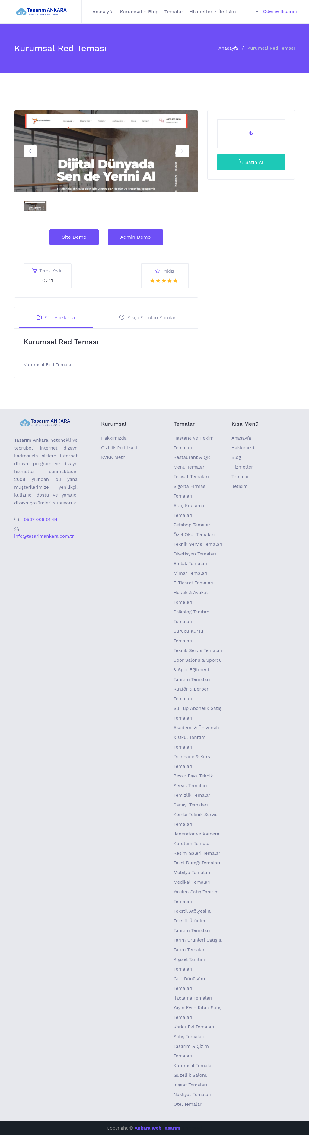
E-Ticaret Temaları (193, 583)
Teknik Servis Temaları (198, 544)
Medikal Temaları (192, 882)
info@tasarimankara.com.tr (44, 536)
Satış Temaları (189, 1036)
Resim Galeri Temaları (197, 853)
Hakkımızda (113, 438)
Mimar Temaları (190, 573)
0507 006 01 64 (41, 519)
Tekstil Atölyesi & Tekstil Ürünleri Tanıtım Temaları (192, 920)
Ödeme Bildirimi (280, 11)
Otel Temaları (188, 1104)
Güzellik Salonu (191, 1075)
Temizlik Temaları (193, 795)
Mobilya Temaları (192, 872)
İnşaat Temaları (190, 1085)
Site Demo (74, 237)
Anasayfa (102, 11)
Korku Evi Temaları (194, 1027)
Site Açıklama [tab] (56, 317)
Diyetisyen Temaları (195, 554)
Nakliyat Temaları (192, 1094)
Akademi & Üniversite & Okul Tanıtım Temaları (197, 737)
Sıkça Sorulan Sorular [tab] (147, 317)
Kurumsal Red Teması (271, 48)
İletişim (227, 11)
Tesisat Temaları (191, 476)
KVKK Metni (114, 457)
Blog (153, 11)
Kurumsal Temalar (193, 1065)
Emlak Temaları (190, 563)
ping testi (192, 1128)
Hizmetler (200, 11)
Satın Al (251, 162)
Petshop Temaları (193, 525)
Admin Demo (135, 237)
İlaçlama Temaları (193, 998)
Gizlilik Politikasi (119, 447)
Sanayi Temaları (191, 805)
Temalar (173, 11)
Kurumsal (130, 11)
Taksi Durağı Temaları (197, 863)
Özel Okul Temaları (194, 534)
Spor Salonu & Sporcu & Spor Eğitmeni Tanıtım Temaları (198, 669)
